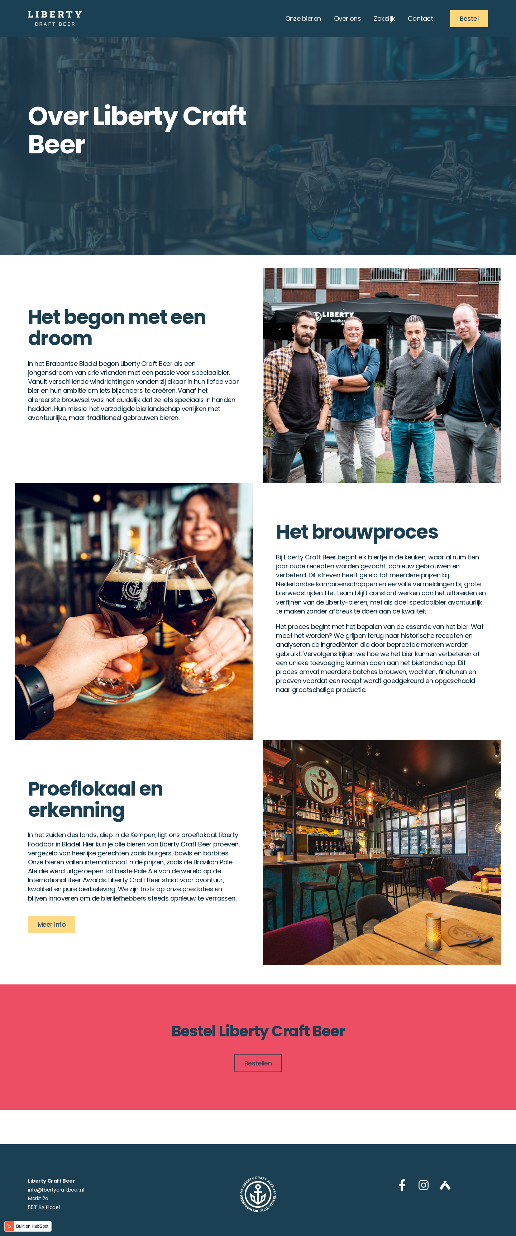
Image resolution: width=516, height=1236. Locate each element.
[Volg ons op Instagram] (423, 1185)
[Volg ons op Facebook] (402, 1185)
